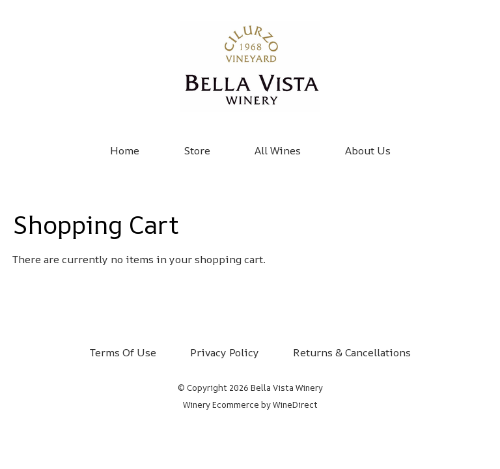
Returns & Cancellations (352, 352)
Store (197, 150)
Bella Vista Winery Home (250, 66)
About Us (368, 150)
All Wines (278, 150)
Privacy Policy (224, 352)
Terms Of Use (123, 352)
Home (124, 150)
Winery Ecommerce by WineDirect (250, 404)
